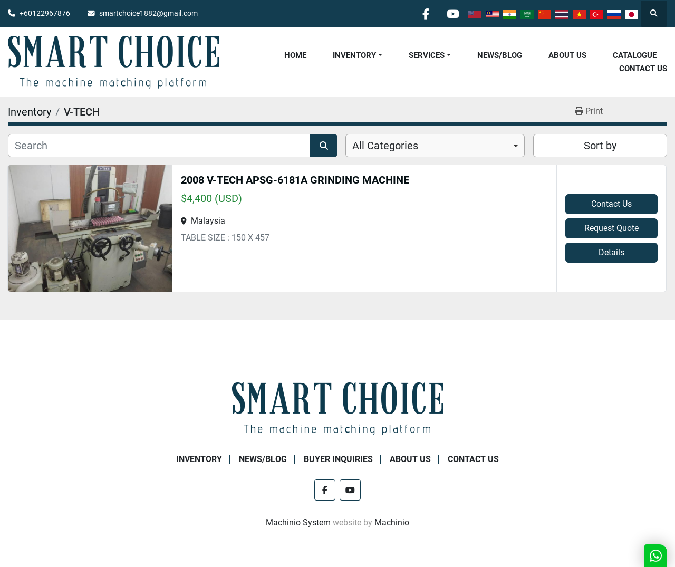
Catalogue (635, 55)
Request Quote (611, 228)
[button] (357, 56)
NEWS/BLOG (499, 55)
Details (611, 252)
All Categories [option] (385, 145)
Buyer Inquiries (338, 459)
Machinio (391, 522)
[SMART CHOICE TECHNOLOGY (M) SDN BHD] (337, 408)
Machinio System (298, 522)
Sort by (600, 145)
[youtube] (452, 14)
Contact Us (643, 68)
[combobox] (435, 145)
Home (295, 55)
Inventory (354, 55)
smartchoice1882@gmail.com (148, 13)
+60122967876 (45, 13)
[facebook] (425, 14)
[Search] (159, 145)
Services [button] (427, 55)
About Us (567, 55)
